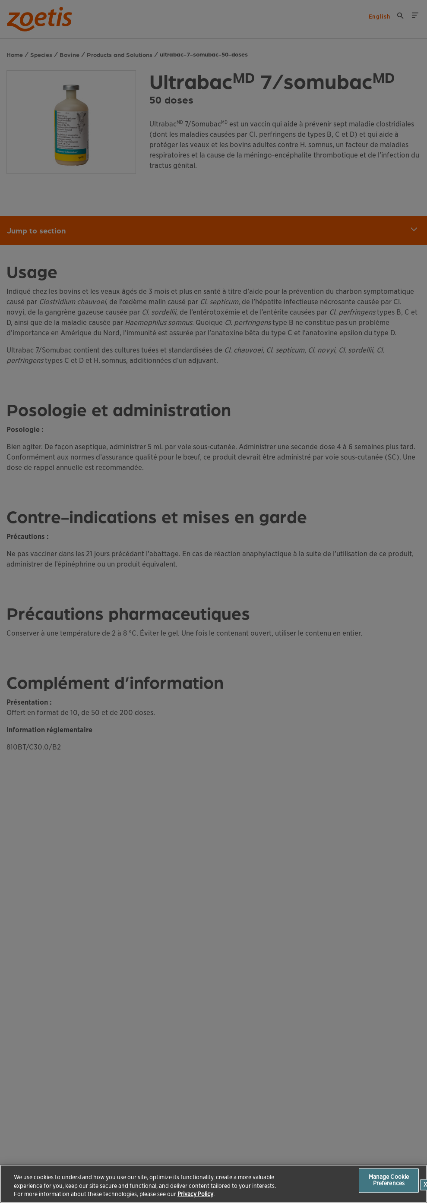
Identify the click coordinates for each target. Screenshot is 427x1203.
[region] (213, 1184)
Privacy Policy (195, 1194)
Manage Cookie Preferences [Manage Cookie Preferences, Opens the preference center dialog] (389, 1180)
